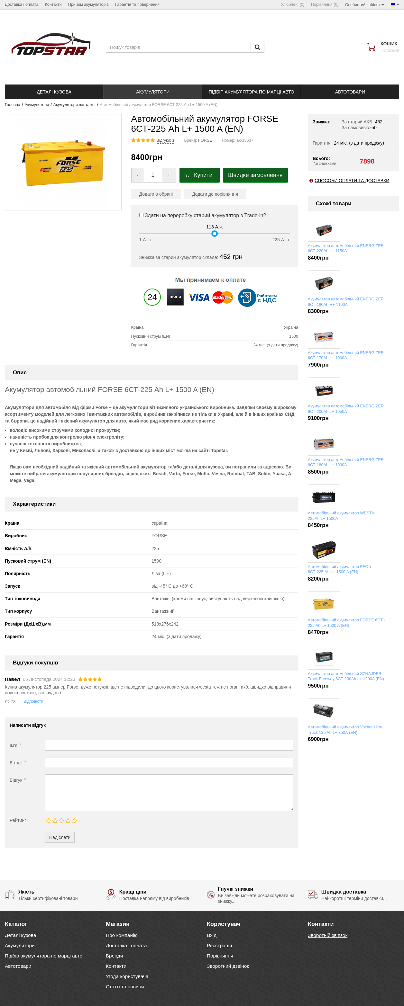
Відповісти (33, 701)
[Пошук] (257, 47)
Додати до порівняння (215, 194)
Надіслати (59, 837)
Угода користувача (127, 976)
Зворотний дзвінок (228, 966)
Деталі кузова (20, 935)
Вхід (211, 935)
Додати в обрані (156, 194)
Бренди (114, 955)
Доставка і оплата (126, 945)
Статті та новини (125, 986)
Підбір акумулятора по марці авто (43, 955)
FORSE (205, 140)
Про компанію (122, 935)
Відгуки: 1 (166, 140)
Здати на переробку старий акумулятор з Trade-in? (202, 215)
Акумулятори (36, 104)
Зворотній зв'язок (327, 935)
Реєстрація (219, 945)
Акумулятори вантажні (74, 104)
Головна (12, 104)
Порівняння (220, 955)
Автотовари (18, 966)
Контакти (116, 966)
